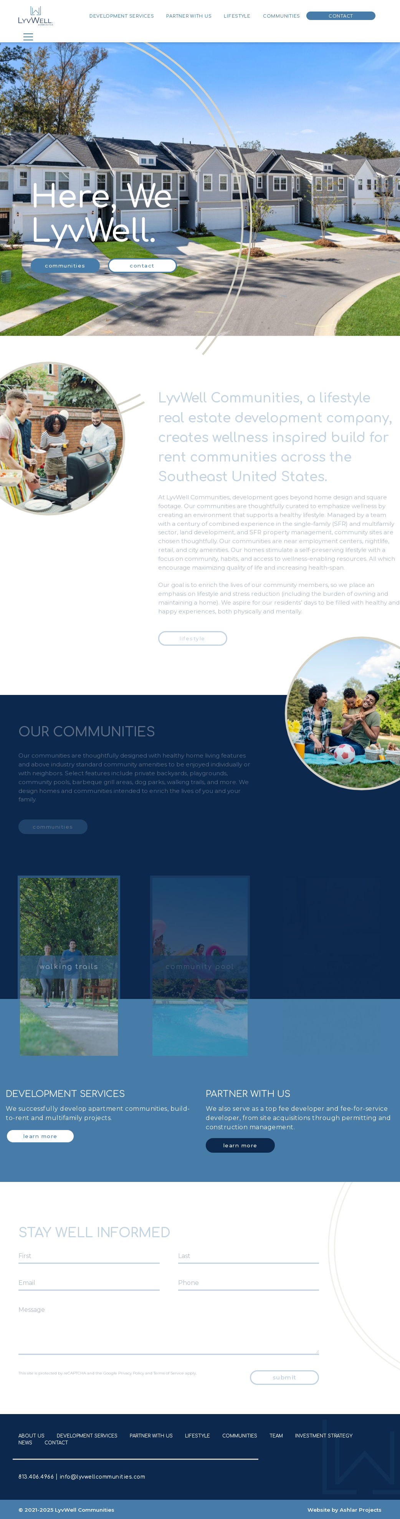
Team (276, 1436)
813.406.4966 (37, 1477)
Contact (341, 16)
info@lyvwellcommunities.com (101, 1477)
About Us (31, 1436)
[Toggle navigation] (28, 37)
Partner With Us (189, 16)
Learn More (40, 1136)
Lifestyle (237, 16)
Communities (281, 16)
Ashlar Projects (361, 1510)
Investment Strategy (323, 1436)
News (25, 1443)
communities (65, 266)
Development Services (121, 16)
